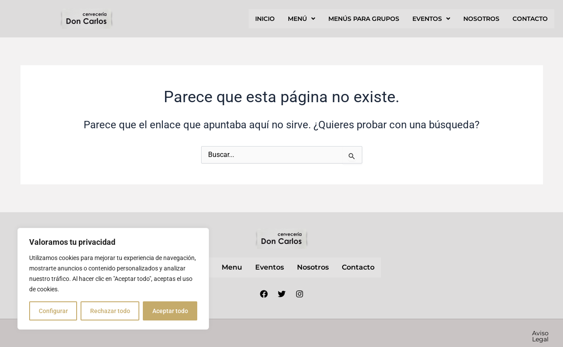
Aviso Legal (348, 333)
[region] (113, 279)
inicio (265, 19)
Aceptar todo (170, 310)
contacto (530, 19)
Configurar (53, 310)
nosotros (481, 19)
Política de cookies (489, 333)
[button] (301, 18)
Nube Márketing (244, 333)
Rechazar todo (110, 310)
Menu (232, 267)
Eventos (431, 19)
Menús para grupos (363, 19)
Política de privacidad (413, 333)
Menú (301, 19)
